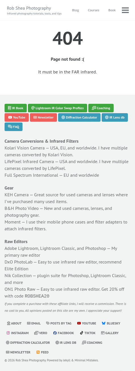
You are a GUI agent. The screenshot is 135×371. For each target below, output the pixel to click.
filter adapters (108, 222)
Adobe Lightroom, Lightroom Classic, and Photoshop (55, 248)
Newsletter (43, 117)
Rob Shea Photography (34, 10)
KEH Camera (17, 194)
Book (112, 10)
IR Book (15, 108)
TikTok (87, 332)
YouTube (16, 117)
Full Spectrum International (31, 175)
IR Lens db (114, 117)
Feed (42, 351)
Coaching (101, 108)
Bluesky (111, 323)
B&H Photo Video (22, 208)
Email (34, 323)
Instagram (17, 332)
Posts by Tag (58, 323)
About (14, 323)
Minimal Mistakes (86, 360)
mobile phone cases (66, 222)
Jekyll (67, 360)
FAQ (13, 127)
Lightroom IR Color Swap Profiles (57, 108)
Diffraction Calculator (79, 117)
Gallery (110, 332)
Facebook (63, 332)
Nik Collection (18, 275)
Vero (40, 332)
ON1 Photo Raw (20, 289)
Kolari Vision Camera (25, 148)
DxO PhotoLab (18, 262)
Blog (75, 10)
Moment (13, 222)
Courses (93, 10)
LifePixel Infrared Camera (29, 161)
